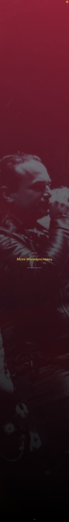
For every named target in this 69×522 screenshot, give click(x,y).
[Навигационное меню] (67, 1)
